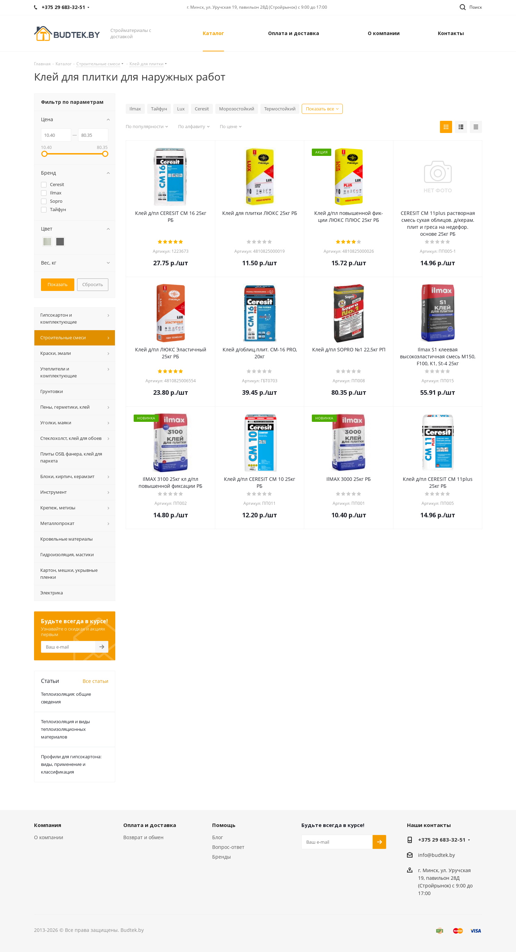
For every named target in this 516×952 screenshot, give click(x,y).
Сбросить (92, 284)
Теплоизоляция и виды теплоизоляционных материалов (65, 729)
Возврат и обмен (143, 837)
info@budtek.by (436, 855)
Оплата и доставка (149, 824)
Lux (181, 109)
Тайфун (159, 109)
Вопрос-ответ (228, 847)
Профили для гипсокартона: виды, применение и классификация (71, 764)
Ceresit (202, 109)
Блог (217, 837)
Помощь (223, 824)
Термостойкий (280, 109)
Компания (47, 824)
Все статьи (95, 681)
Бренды (221, 856)
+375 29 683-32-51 (442, 839)
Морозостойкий (236, 109)
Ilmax (135, 109)
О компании (48, 837)
